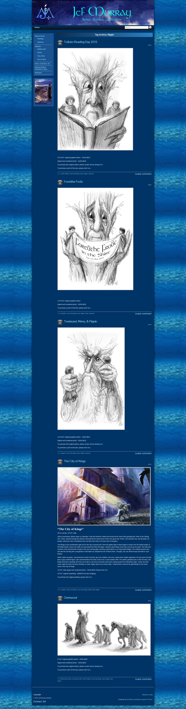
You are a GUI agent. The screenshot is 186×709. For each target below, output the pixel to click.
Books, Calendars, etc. (42, 64)
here (101, 165)
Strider (59, 681)
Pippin (86, 173)
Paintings (40, 39)
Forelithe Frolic (73, 182)
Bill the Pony (64, 679)
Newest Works (40, 36)
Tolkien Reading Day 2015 (80, 42)
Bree (70, 679)
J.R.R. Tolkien (65, 173)
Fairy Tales (41, 56)
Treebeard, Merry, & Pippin (80, 321)
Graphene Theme (146, 699)
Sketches (40, 42)
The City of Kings (75, 461)
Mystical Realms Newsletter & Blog (41, 68)
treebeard (91, 173)
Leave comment (143, 174)
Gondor (68, 589)
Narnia (39, 52)
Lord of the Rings (74, 173)
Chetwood (70, 598)
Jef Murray (74, 589)
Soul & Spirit (41, 59)
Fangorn (63, 453)
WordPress (130, 699)
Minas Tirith (91, 589)
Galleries (38, 46)
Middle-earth (41, 49)
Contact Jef (39, 701)
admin (149, 45)
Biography (38, 73)
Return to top (147, 695)
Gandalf (63, 589)
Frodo (80, 679)
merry (81, 173)
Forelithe (63, 313)
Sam (111, 679)
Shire (86, 313)
